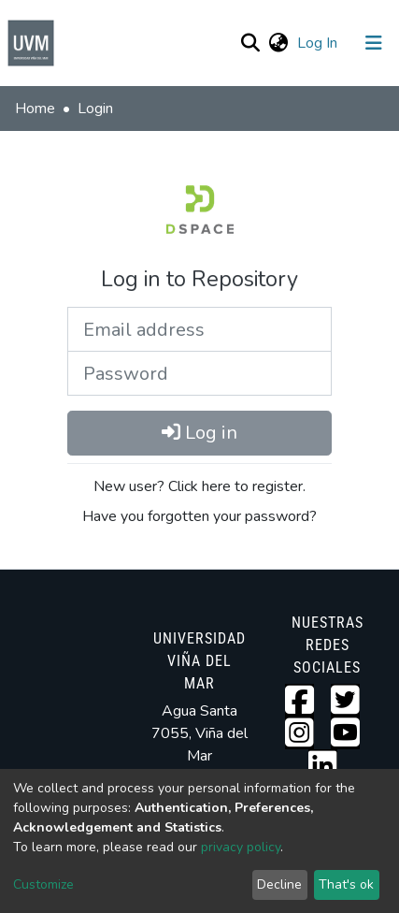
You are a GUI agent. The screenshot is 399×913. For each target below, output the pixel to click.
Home (35, 108)
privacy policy (240, 847)
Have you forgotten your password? (199, 516)
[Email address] (199, 329)
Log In (319, 43)
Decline (279, 884)
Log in (199, 432)
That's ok (346, 884)
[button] (278, 43)
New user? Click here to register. (199, 486)
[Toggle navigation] (374, 43)
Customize (43, 884)
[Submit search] (250, 43)
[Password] (199, 373)
